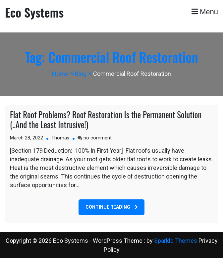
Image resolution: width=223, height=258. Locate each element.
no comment (98, 138)
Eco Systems (34, 12)
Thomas (60, 138)
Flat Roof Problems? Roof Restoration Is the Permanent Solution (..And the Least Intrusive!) (105, 119)
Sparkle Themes (175, 240)
